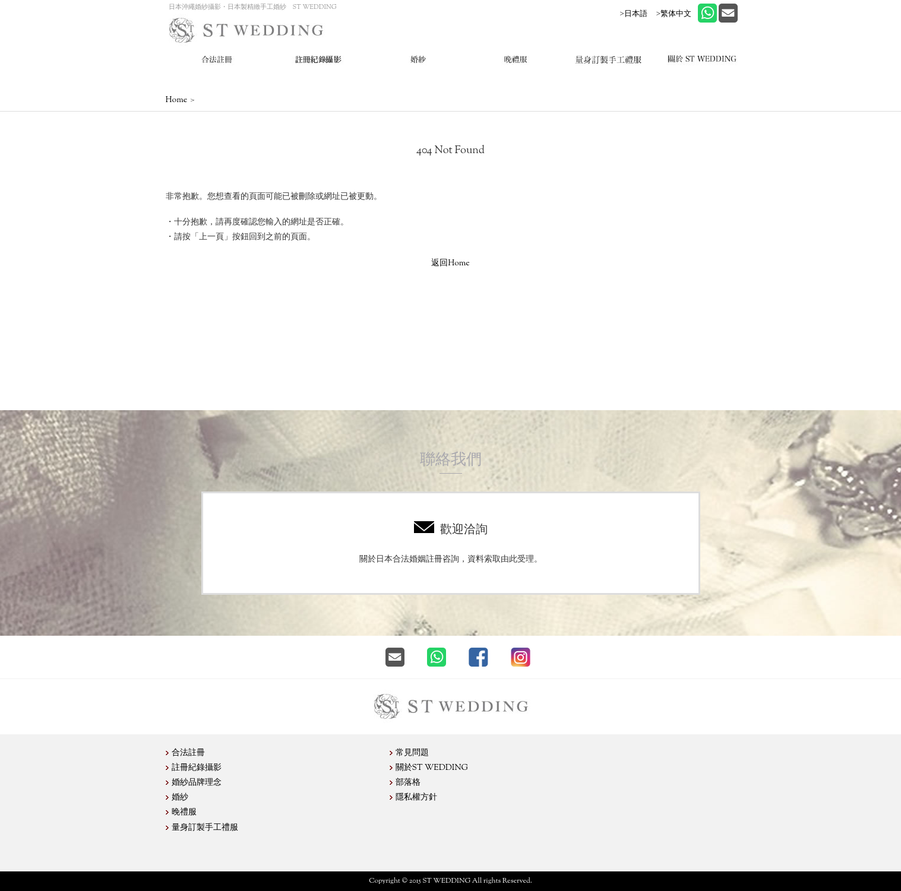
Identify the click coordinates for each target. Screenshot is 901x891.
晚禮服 (184, 813)
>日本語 (633, 13)
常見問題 (412, 753)
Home (177, 100)
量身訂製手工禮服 (205, 828)
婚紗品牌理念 (197, 783)
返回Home (450, 263)
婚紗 (180, 798)
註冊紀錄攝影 (197, 768)
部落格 (408, 783)
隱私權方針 (416, 798)
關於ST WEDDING (432, 768)
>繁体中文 (673, 13)
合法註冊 (188, 753)
